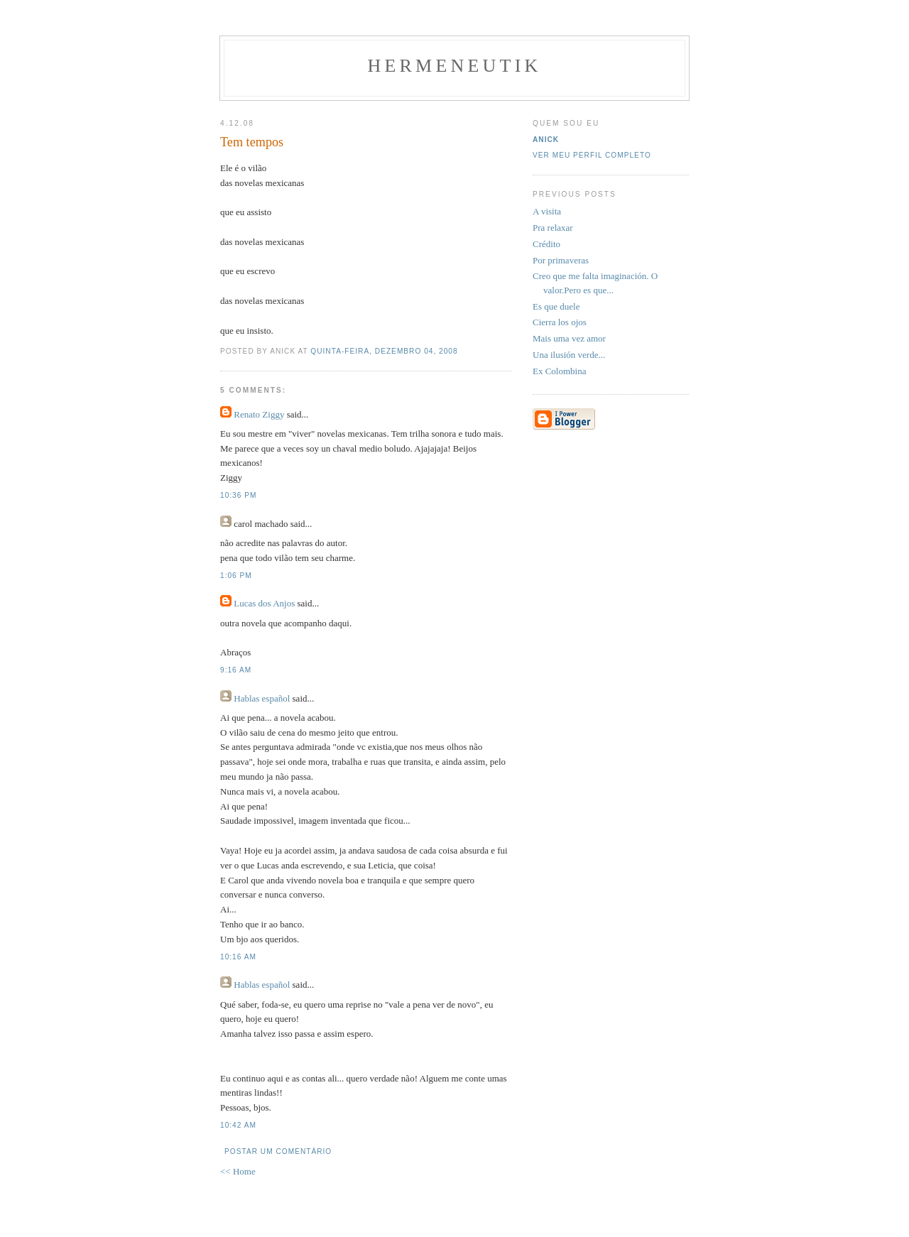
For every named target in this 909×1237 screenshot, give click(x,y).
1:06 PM (236, 575)
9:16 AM (235, 670)
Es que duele (556, 306)
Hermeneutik (455, 65)
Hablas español (262, 698)
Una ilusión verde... (569, 354)
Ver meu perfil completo (592, 155)
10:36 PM (238, 495)
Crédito (546, 244)
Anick (546, 139)
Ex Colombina (559, 371)
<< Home (238, 1171)
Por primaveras (561, 260)
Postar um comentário (278, 1151)
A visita (547, 211)
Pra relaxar (553, 227)
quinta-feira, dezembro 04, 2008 (383, 351)
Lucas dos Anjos (264, 603)
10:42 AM (238, 1125)
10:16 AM (238, 957)
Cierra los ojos (560, 322)
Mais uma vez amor (569, 338)
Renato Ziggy (259, 414)
